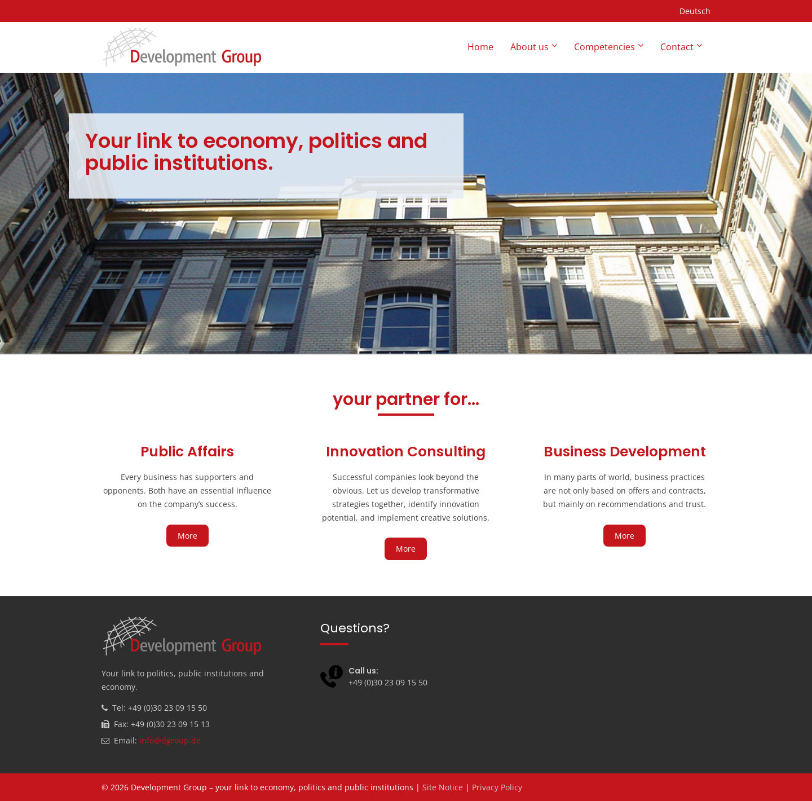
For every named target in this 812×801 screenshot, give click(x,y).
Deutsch (694, 11)
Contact (677, 47)
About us (529, 47)
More (187, 535)
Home (480, 47)
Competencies (604, 47)
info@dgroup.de (170, 740)
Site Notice (442, 787)
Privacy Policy (497, 787)
